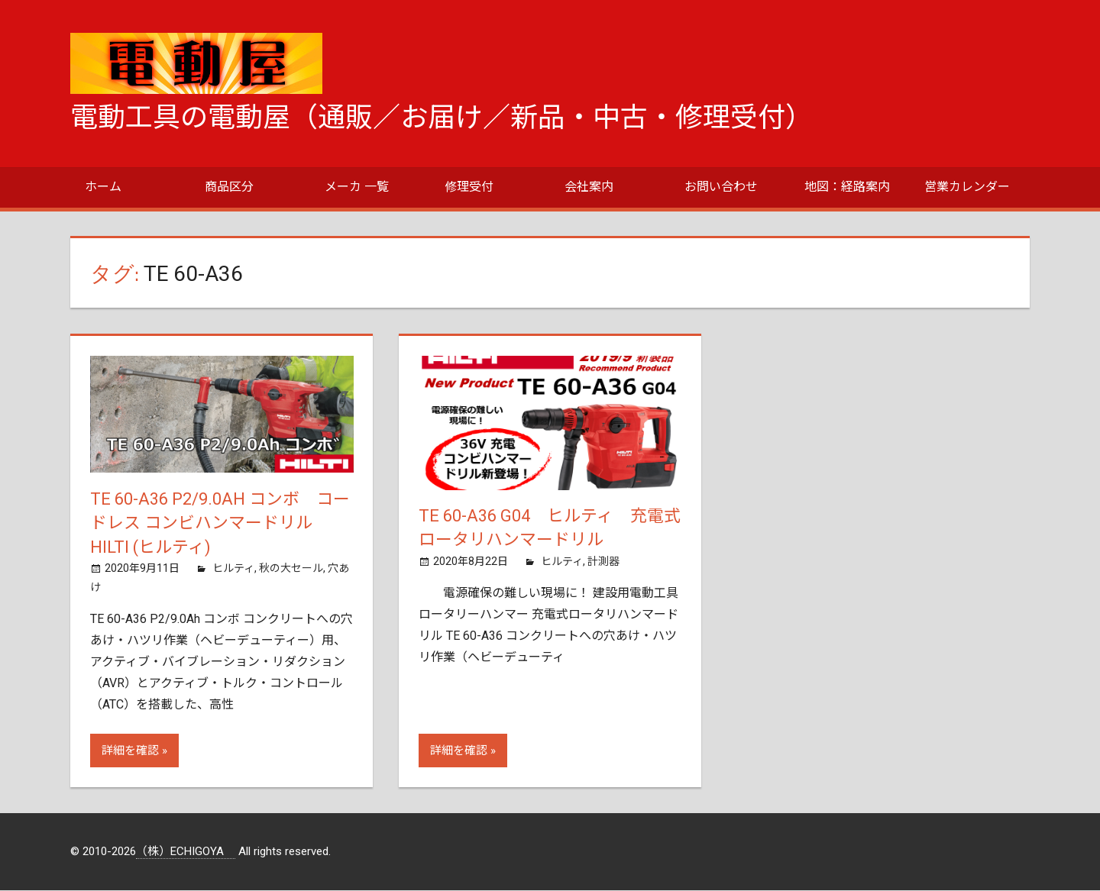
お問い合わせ (721, 186)
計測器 (603, 561)
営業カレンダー (967, 186)
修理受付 (469, 186)
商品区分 (229, 186)
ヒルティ (233, 569)
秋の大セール (291, 569)
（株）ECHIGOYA (185, 852)
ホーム (103, 186)
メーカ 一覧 (357, 186)
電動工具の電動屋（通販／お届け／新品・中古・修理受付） (441, 118)
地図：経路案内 (847, 186)
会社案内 (589, 186)
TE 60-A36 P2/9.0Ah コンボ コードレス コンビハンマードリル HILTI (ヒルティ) (220, 523)
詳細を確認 (130, 751)
